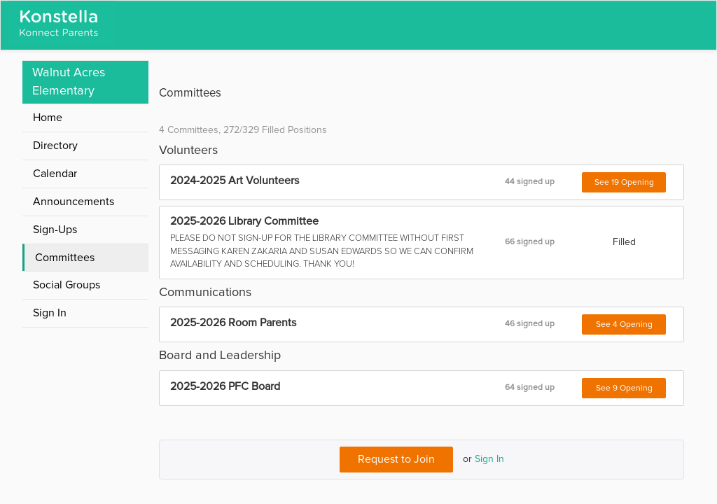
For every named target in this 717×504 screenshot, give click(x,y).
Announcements (73, 201)
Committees (65, 257)
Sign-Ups (55, 229)
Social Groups (66, 284)
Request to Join (396, 459)
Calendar (55, 173)
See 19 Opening (624, 182)
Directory (55, 145)
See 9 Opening (624, 388)
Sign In (489, 459)
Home (47, 117)
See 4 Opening (624, 325)
